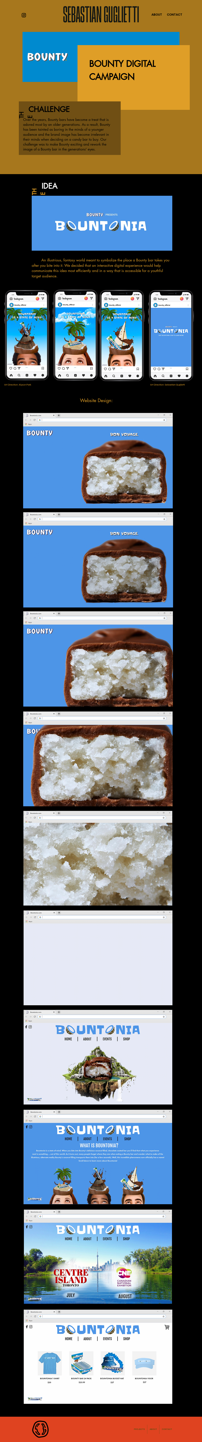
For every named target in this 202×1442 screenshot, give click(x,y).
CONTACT (174, 14)
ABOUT (156, 14)
